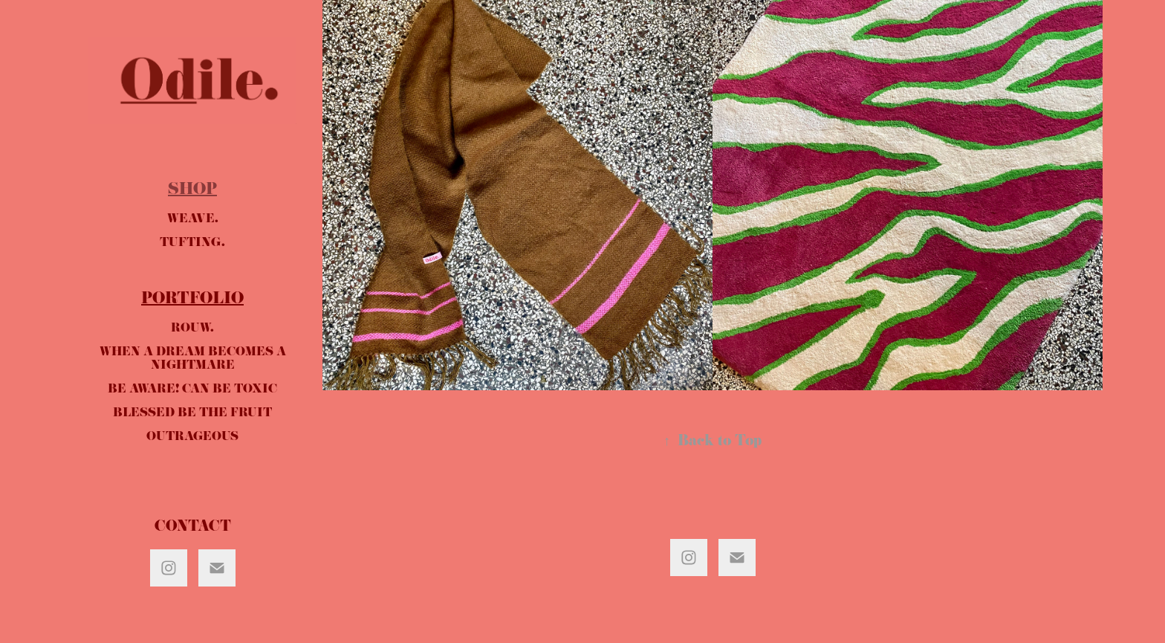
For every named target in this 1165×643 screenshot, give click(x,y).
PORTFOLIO (192, 300)
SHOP (192, 191)
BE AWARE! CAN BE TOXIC (192, 390)
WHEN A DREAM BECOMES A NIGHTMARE (193, 359)
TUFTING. (192, 243)
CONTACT (193, 528)
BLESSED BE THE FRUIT (192, 414)
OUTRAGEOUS (192, 437)
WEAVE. (192, 220)
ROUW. (192, 329)
